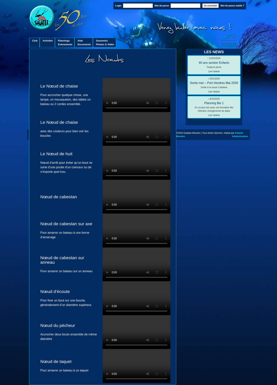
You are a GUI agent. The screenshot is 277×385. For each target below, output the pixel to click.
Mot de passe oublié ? (232, 5)
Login (118, 5)
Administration (240, 136)
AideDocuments (84, 42)
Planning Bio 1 (214, 103)
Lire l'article (214, 71)
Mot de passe (162, 5)
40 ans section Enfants (214, 62)
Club (35, 42)
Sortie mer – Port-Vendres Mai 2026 (214, 83)
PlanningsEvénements (65, 42)
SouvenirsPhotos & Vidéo (105, 42)
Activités (48, 42)
